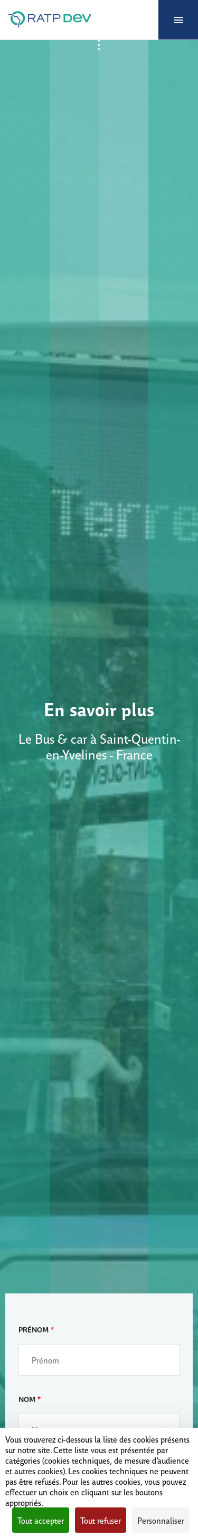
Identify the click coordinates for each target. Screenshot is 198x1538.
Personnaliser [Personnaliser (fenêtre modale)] (160, 1520)
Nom (26, 1399)
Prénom (33, 1329)
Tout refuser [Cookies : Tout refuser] (100, 1520)
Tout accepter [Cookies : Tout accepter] (40, 1520)
